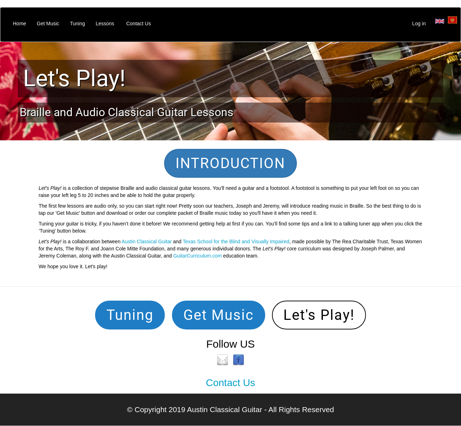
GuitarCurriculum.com (197, 256)
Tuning (77, 23)
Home (19, 23)
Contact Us (138, 23)
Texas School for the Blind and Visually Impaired (236, 241)
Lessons (105, 23)
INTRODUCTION (230, 163)
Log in (419, 23)
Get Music (48, 23)
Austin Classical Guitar (147, 241)
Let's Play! (74, 78)
